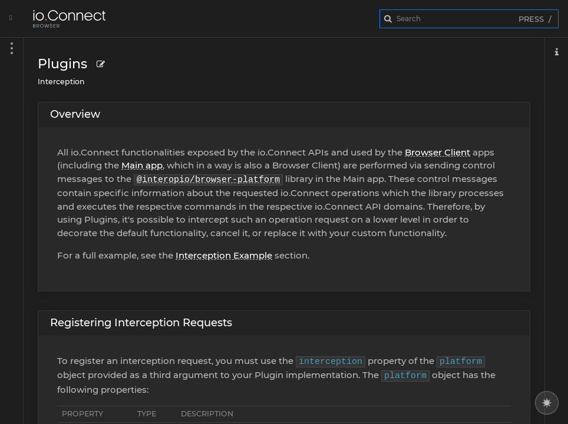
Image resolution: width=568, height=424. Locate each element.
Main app (142, 165)
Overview (75, 114)
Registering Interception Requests (141, 322)
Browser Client (437, 152)
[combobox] (469, 18)
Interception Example (224, 255)
